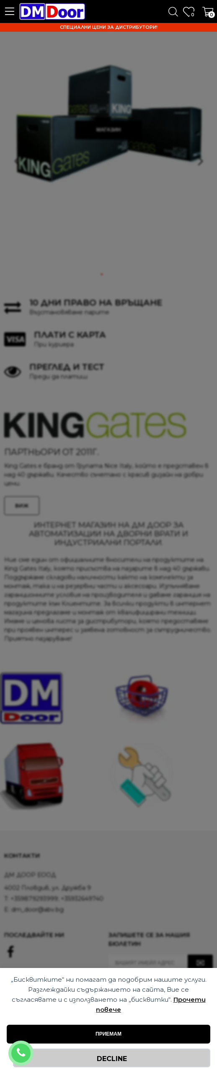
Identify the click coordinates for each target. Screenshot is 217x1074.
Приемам (108, 1034)
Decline (112, 1059)
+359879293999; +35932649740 (32, 1047)
